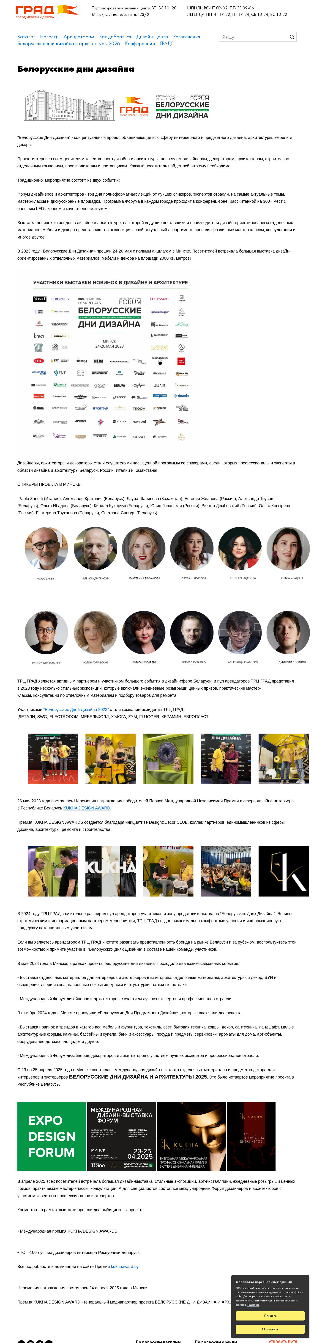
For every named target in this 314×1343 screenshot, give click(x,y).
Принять (270, 1316)
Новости (49, 37)
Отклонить (270, 1329)
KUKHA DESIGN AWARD (86, 808)
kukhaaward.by (125, 1266)
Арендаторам (79, 37)
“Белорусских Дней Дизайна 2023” (76, 709)
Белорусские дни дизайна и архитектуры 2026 (68, 43)
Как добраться (115, 37)
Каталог (26, 37)
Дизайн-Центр (152, 37)
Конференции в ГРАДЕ (149, 43)
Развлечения (186, 37)
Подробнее (253, 1304)
